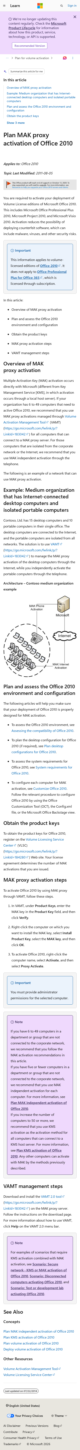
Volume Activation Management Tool (30, 1368)
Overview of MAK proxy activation (29, 88)
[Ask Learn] (65, 58)
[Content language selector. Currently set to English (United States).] (22, 1405)
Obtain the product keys (23, 116)
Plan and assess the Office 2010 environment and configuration (39, 108)
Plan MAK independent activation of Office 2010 (38, 1331)
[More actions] (73, 58)
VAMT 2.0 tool (51, 1196)
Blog (56, 1426)
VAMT (55, 544)
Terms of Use (53, 1438)
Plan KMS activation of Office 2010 (28, 1337)
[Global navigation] (4, 6)
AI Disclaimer (11, 1426)
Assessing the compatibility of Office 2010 (42, 730)
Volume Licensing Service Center (27, 1374)
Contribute (10, 1432)
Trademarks (10, 1444)
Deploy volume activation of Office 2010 (33, 1349)
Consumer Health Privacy (19, 1438)
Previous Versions (37, 1426)
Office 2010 (49, 265)
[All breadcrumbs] (7, 58)
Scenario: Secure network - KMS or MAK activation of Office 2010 (39, 1270)
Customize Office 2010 (50, 788)
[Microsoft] (40, 6)
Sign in (72, 5)
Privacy (27, 1432)
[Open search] (61, 6)
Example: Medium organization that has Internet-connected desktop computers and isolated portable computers (41, 97)
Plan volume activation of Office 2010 (31, 1343)
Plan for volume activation (32, 58)
